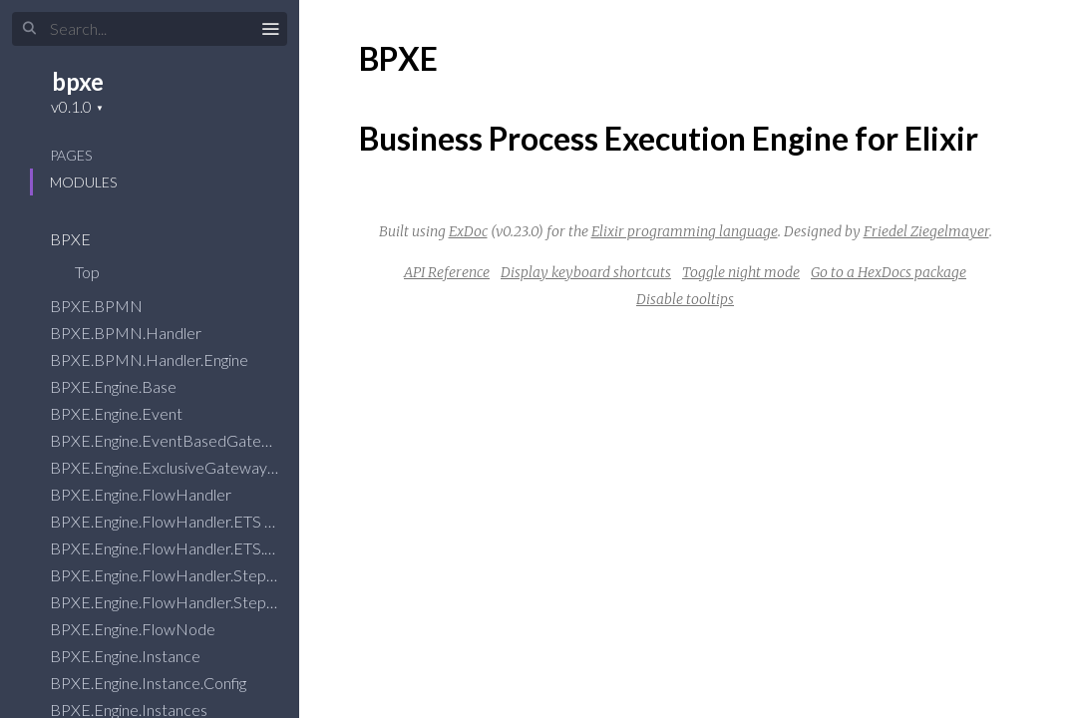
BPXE (83, 238)
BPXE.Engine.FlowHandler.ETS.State (189, 547)
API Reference (447, 272)
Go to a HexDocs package (888, 272)
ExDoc (468, 231)
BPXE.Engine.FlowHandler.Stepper (183, 574)
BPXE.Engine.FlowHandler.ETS (168, 521)
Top (87, 271)
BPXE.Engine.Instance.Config (161, 682)
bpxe (78, 81)
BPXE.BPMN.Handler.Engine (162, 359)
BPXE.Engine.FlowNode (145, 628)
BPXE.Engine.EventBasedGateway (182, 440)
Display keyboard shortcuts (586, 272)
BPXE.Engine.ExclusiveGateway (171, 467)
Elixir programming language (684, 231)
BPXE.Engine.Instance (138, 655)
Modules (83, 182)
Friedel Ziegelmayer (926, 231)
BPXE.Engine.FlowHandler (153, 494)
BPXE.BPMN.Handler (138, 332)
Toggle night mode (741, 272)
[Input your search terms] (149, 29)
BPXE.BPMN (109, 305)
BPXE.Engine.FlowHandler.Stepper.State (203, 601)
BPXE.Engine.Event (129, 413)
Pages (71, 155)
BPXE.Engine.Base (126, 386)
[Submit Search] (29, 29)
